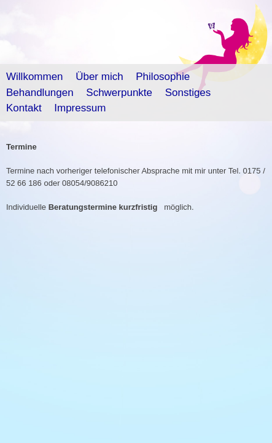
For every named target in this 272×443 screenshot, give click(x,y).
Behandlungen (40, 92)
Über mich (99, 76)
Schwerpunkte (119, 92)
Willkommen (34, 76)
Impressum (80, 108)
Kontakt (24, 108)
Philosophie (163, 76)
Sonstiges (188, 92)
